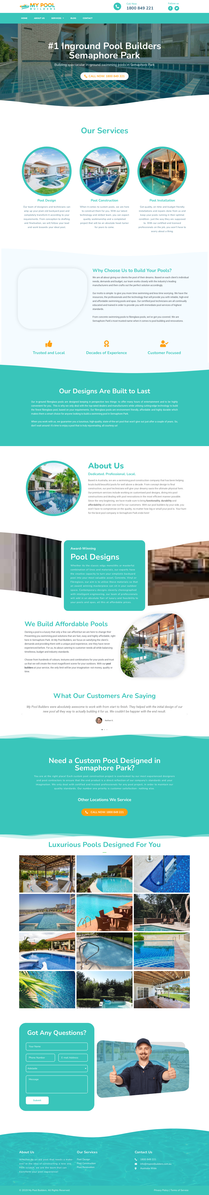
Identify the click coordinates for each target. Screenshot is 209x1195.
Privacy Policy (161, 1190)
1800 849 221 (139, 8)
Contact (88, 18)
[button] (22, 714)
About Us (39, 18)
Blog (73, 18)
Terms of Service (179, 1190)
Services (57, 18)
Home (24, 18)
